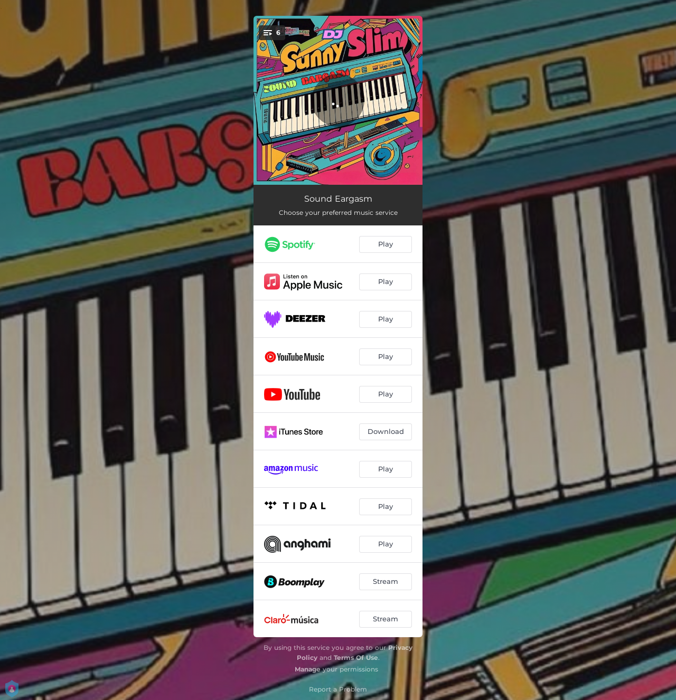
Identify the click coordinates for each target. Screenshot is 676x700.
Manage (308, 669)
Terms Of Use (356, 657)
